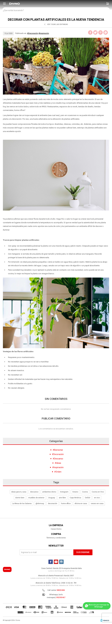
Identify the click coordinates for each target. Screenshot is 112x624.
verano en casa (97, 503)
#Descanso (58, 458)
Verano (75, 492)
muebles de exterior (36, 498)
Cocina (85, 492)
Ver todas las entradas (57, 24)
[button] (107, 4)
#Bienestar (58, 450)
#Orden (57, 472)
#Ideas (58, 463)
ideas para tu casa (18, 492)
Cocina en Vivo (98, 492)
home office (66, 503)
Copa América (75, 498)
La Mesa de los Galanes (22, 503)
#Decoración (32, 33)
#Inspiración (43, 33)
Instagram (64, 492)
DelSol (87, 498)
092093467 (60, 597)
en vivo (97, 498)
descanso (34, 492)
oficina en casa (81, 503)
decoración (52, 503)
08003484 (61, 590)
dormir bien (19, 498)
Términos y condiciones (56, 538)
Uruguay (51, 498)
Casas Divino (56, 529)
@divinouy (40, 503)
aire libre (62, 498)
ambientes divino (49, 492)
